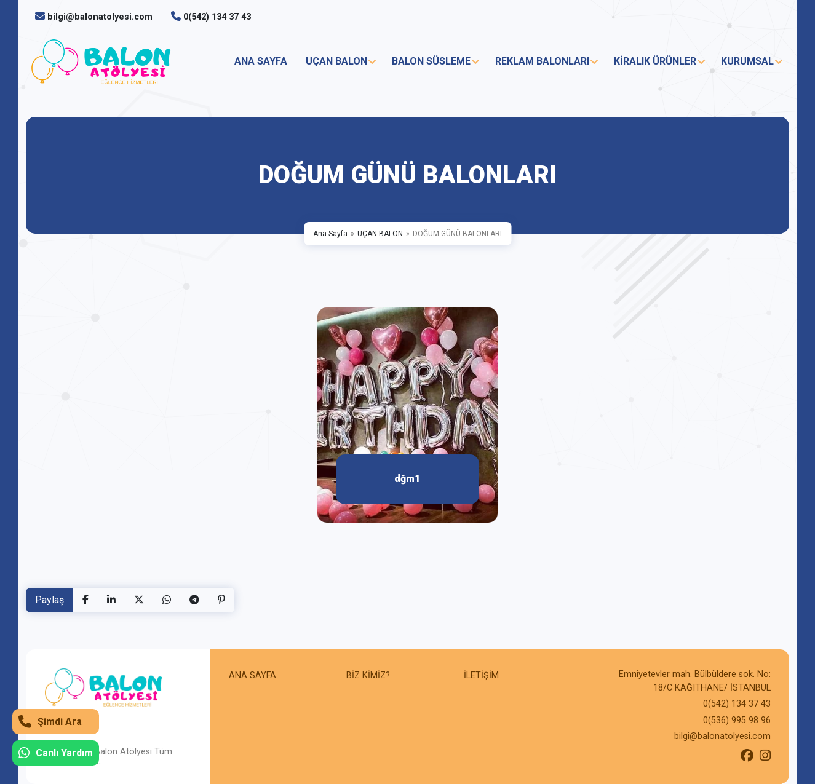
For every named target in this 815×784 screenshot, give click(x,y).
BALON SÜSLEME (431, 61)
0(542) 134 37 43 (217, 17)
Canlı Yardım (55, 752)
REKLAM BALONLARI (542, 61)
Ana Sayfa (330, 233)
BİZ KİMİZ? (368, 675)
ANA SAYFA (260, 61)
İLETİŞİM (481, 675)
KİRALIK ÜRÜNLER (655, 61)
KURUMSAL (747, 61)
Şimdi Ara (50, 721)
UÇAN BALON (336, 61)
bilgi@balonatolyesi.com (100, 17)
